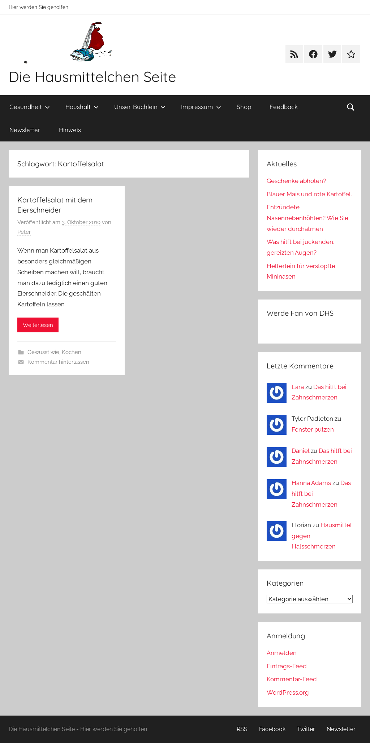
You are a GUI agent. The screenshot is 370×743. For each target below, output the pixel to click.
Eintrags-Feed (287, 666)
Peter (24, 232)
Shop (244, 106)
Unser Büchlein (139, 106)
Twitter (306, 729)
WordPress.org (288, 692)
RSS (242, 729)
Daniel (300, 450)
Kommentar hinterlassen (58, 362)
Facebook (272, 729)
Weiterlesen (38, 325)
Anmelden (282, 652)
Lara (298, 386)
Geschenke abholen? (296, 180)
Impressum (201, 106)
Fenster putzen (313, 429)
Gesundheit (29, 106)
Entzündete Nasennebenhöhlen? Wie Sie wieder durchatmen (307, 218)
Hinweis (70, 130)
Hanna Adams (311, 482)
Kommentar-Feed (292, 679)
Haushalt (82, 106)
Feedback (284, 106)
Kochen (71, 352)
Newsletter (24, 130)
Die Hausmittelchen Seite (92, 76)
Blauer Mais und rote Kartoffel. (309, 194)
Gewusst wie (43, 352)
